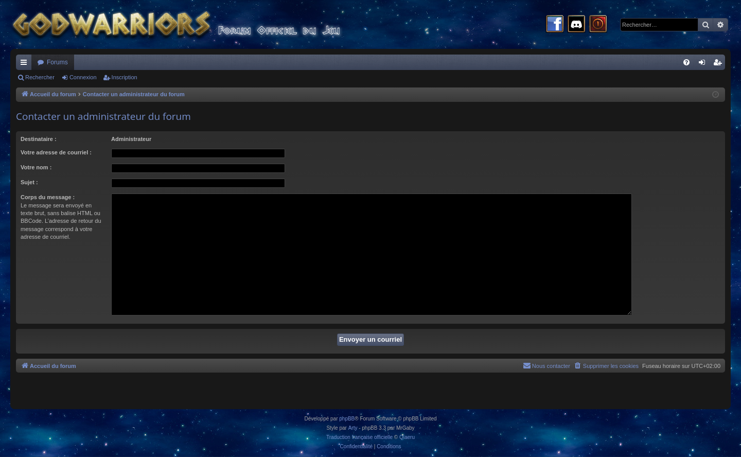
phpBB (347, 418)
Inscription (124, 77)
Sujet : (29, 182)
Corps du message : (48, 197)
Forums (57, 62)
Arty (353, 428)
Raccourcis (25, 64)
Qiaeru (407, 437)
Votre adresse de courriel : (56, 152)
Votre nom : (36, 167)
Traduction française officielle (359, 437)
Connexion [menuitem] (704, 64)
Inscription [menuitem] (719, 64)
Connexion (83, 77)
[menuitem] (686, 62)
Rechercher (40, 77)
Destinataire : (39, 139)
